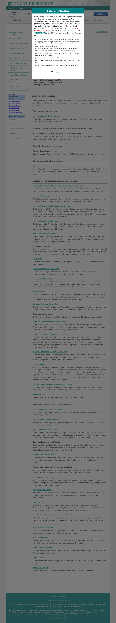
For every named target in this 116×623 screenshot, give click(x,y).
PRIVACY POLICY (70, 31)
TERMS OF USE (40, 33)
